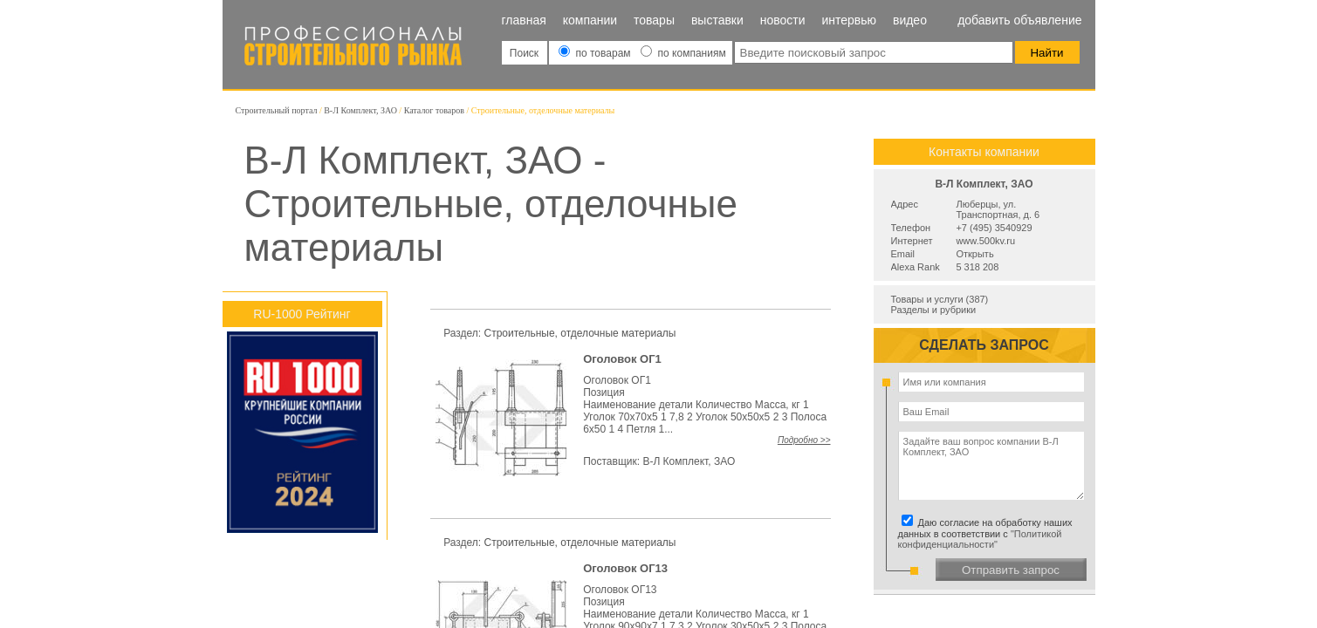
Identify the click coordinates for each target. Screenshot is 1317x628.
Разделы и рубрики (934, 309)
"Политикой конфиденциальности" (980, 539)
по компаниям (683, 53)
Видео (910, 20)
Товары (654, 20)
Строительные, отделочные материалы (580, 333)
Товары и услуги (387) (940, 299)
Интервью (848, 20)
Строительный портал (277, 110)
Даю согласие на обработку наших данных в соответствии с (988, 533)
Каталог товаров (434, 110)
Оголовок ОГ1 (622, 358)
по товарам (596, 53)
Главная (524, 20)
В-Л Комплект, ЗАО (360, 110)
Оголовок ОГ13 (625, 568)
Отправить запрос (1011, 570)
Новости (783, 20)
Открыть (974, 254)
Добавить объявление (1019, 20)
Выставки (717, 20)
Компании (590, 20)
